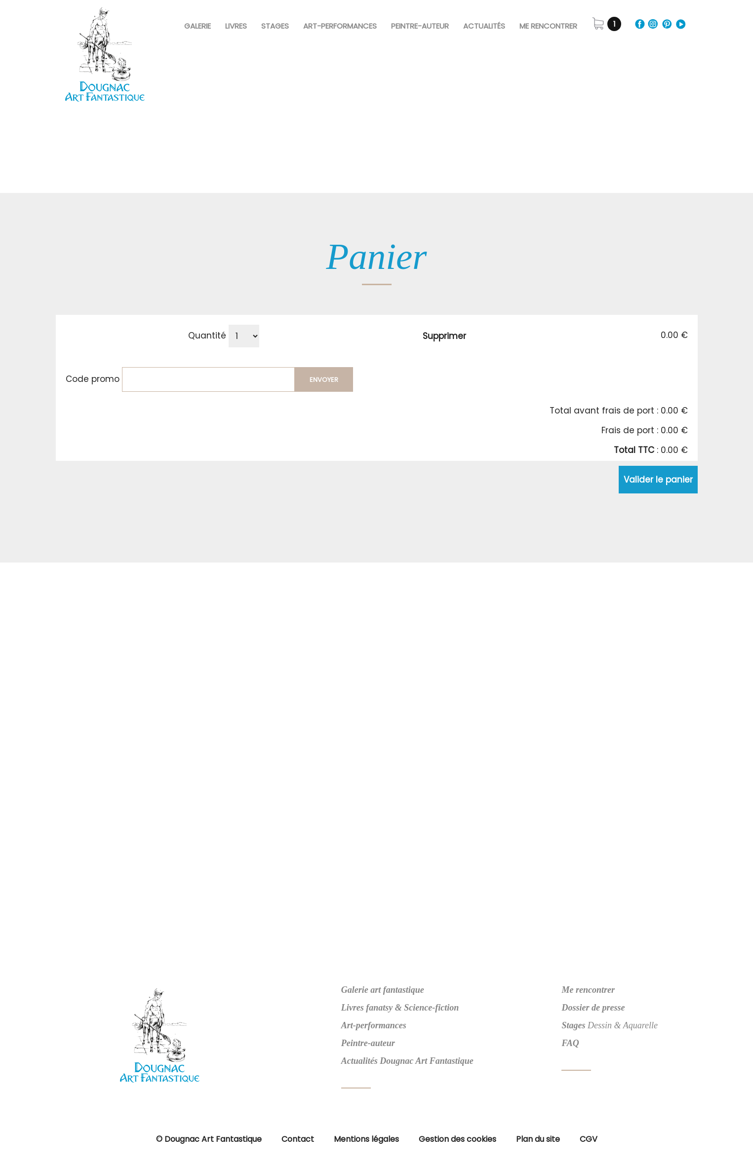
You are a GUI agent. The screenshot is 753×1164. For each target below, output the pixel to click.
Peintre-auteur (368, 1043)
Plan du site (538, 1139)
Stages (275, 26)
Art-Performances (340, 26)
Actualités (484, 26)
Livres (236, 26)
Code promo (92, 379)
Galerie (197, 26)
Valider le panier (658, 480)
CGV (588, 1139)
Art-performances (373, 1025)
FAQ (570, 1043)
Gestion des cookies (457, 1139)
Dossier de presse (593, 1008)
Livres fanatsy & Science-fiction (400, 1008)
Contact (297, 1139)
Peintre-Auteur (420, 26)
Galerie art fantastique (382, 990)
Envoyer (324, 379)
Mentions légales (366, 1139)
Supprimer (444, 336)
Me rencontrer (548, 26)
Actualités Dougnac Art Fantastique (407, 1061)
